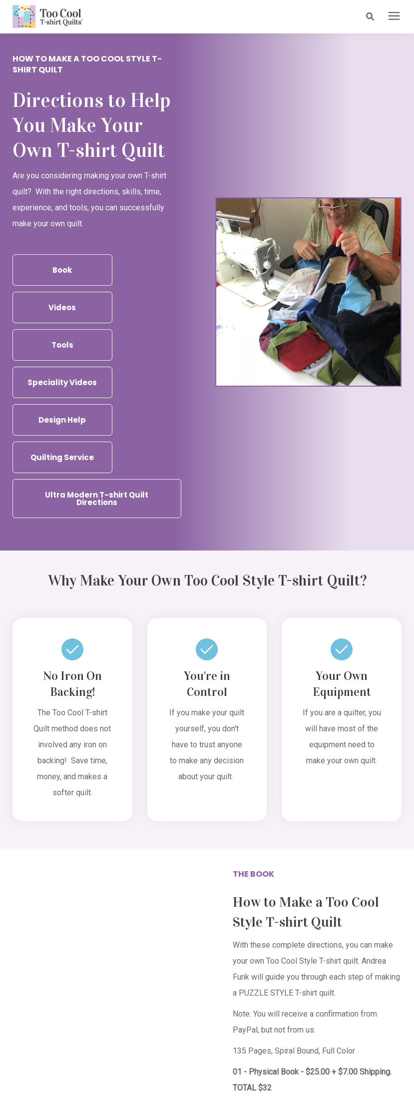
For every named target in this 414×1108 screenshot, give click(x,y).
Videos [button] (62, 307)
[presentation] (394, 16)
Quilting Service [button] (62, 457)
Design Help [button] (62, 419)
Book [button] (62, 269)
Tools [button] (62, 344)
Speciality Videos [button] (62, 382)
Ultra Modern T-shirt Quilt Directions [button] (96, 498)
